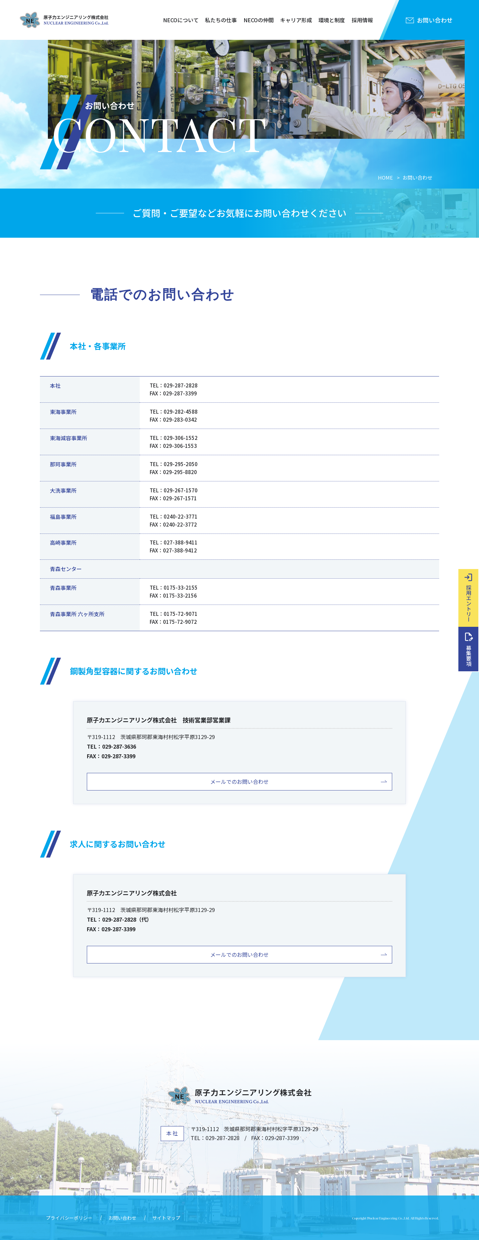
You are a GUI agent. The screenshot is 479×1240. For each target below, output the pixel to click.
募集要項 (469, 655)
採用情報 (362, 20)
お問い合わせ (122, 1217)
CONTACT (159, 131)
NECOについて (181, 20)
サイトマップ (166, 1217)
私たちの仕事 (221, 20)
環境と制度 (331, 20)
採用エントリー (469, 603)
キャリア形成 (296, 20)
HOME (385, 177)
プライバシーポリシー (69, 1217)
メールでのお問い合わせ (239, 781)
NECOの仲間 (258, 20)
